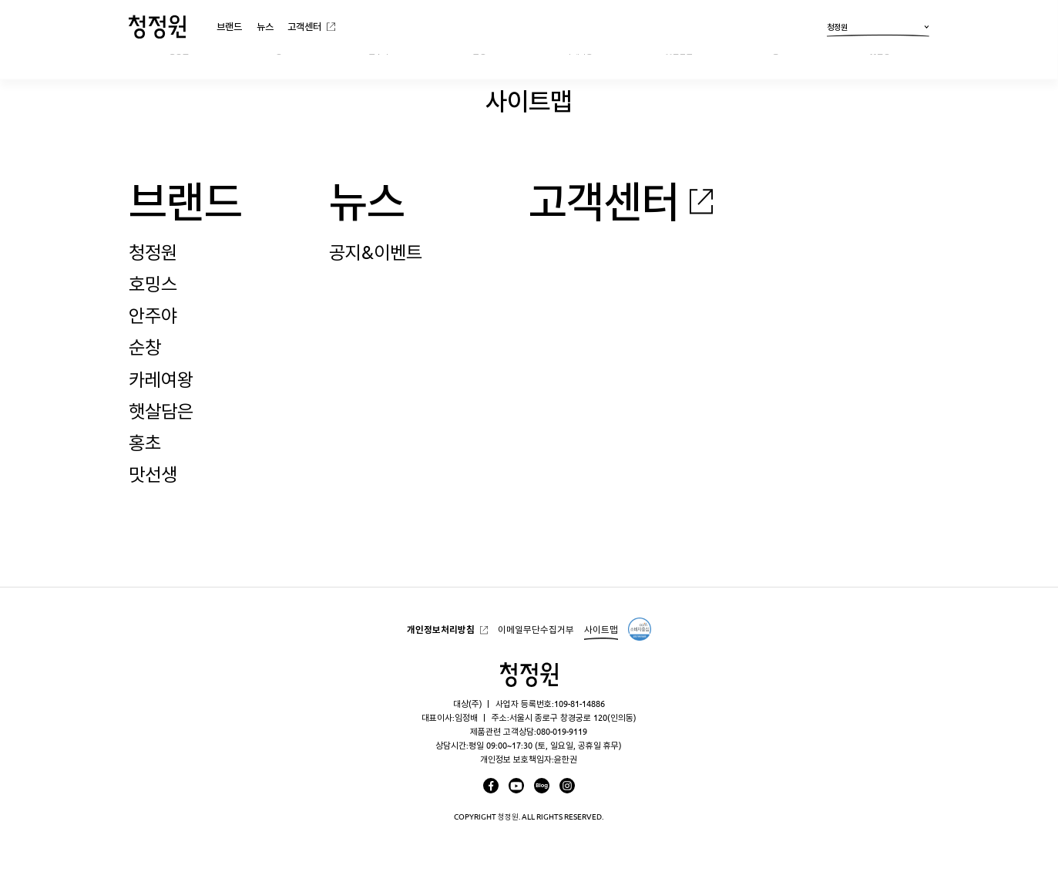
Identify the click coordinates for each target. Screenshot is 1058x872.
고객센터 (304, 26)
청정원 (878, 29)
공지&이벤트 (375, 252)
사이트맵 (601, 630)
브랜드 (229, 26)
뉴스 (265, 26)
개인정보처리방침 (441, 630)
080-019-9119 (561, 731)
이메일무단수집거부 (536, 630)
